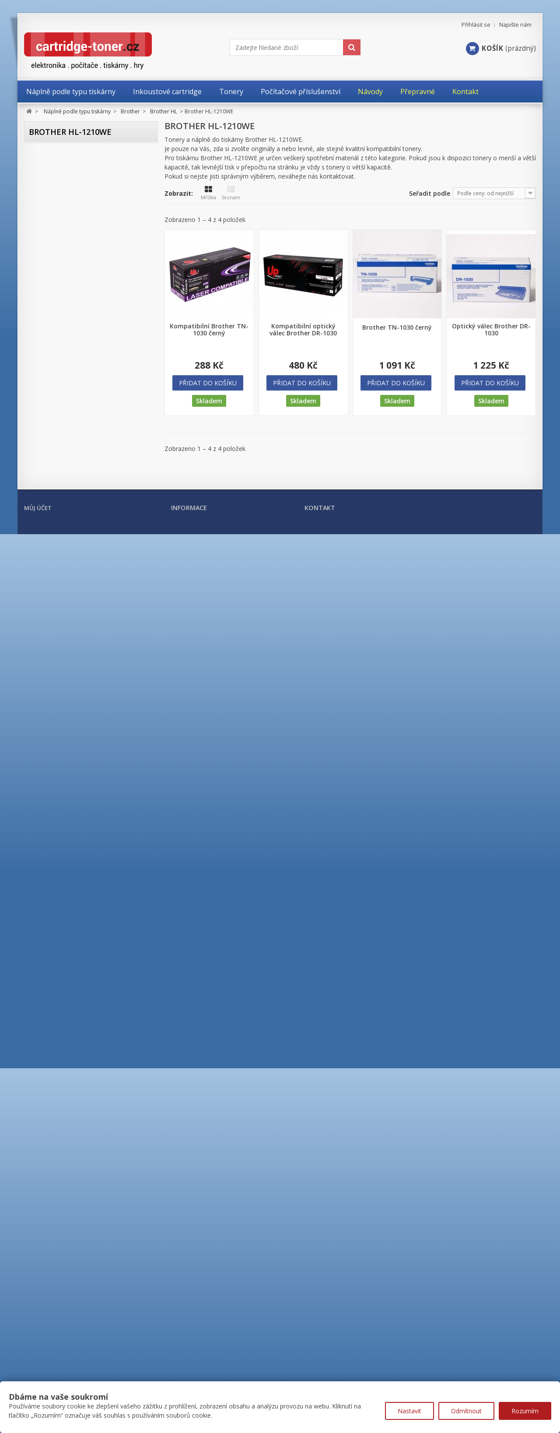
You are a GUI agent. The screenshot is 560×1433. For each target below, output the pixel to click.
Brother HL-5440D (70, 662)
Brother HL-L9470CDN (76, 1043)
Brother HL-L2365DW (74, 789)
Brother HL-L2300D (72, 726)
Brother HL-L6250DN (74, 942)
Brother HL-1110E (70, 218)
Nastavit (409, 1411)
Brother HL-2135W (71, 358)
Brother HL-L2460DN (74, 840)
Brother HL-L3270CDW (76, 866)
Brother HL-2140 (68, 370)
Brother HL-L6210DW (74, 929)
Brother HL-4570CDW (75, 536)
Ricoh (44, 1219)
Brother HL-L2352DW (74, 764)
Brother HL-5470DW (73, 688)
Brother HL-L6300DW (74, 955)
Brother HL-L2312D (72, 739)
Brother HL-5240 (68, 586)
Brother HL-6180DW (73, 701)
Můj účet (38, 1355)
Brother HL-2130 (68, 345)
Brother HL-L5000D (72, 878)
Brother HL (56, 204)
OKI (41, 1185)
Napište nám (515, 24)
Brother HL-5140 (68, 548)
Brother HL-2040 (68, 320)
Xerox (44, 1236)
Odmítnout (466, 1411)
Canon (45, 1082)
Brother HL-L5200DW (74, 904)
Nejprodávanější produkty (209, 1371)
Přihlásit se (476, 24)
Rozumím (525, 1411)
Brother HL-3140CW (73, 459)
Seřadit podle (429, 193)
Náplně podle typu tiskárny (72, 155)
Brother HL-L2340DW (74, 751)
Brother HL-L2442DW (74, 828)
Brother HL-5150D (70, 561)
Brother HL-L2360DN (74, 777)
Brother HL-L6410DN (74, 980)
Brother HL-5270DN (72, 612)
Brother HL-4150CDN (74, 523)
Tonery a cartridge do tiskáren (78, 1257)
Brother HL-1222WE (72, 269)
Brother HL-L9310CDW (76, 1018)
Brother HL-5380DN (72, 650)
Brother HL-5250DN (72, 599)
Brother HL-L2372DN (74, 802)
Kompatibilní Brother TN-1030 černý (209, 330)
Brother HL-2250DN (72, 421)
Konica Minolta (57, 1133)
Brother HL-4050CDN (74, 497)
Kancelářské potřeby (62, 1273)
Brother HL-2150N (70, 383)
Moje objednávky (48, 1372)
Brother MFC (58, 1062)
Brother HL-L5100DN (74, 891)
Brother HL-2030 (68, 294)
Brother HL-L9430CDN (76, 1031)
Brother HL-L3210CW (74, 853)
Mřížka (208, 193)
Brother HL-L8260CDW (76, 993)
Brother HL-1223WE (72, 282)
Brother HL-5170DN (72, 574)
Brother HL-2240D (70, 409)
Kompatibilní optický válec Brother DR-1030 (303, 330)
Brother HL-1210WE (74, 243)
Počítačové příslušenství (68, 1288)
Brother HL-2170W (71, 396)
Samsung (49, 1202)
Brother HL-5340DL (72, 624)
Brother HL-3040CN (72, 434)
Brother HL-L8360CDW (76, 1005)
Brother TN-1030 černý (397, 327)
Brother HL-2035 (68, 307)
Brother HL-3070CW (73, 447)
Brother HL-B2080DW (75, 713)
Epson (44, 1099)
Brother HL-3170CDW (75, 472)
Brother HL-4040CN (72, 485)
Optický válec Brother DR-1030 (491, 330)
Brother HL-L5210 (70, 916)
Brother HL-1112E (70, 231)
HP (40, 1116)
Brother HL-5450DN (72, 675)
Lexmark (48, 1168)
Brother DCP (57, 189)
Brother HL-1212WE (72, 256)
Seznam (230, 193)
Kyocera (47, 1151)
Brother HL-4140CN (72, 510)
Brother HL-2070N (70, 332)
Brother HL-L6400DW (74, 967)
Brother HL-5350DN (72, 637)
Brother (47, 172)
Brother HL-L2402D (72, 815)
